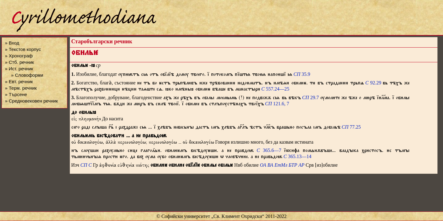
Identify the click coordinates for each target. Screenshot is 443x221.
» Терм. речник (21, 88)
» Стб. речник (19, 62)
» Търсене (16, 94)
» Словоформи (27, 75)
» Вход (12, 42)
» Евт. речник (19, 81)
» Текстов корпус (23, 49)
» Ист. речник (19, 68)
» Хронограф (19, 55)
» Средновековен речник (31, 100)
